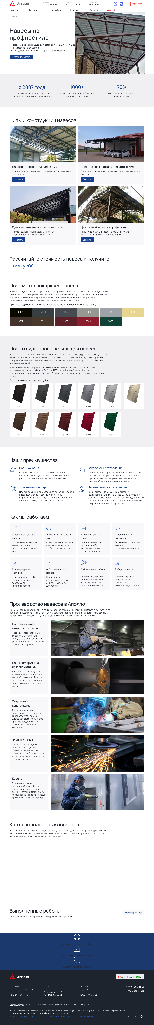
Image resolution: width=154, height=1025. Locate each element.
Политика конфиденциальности (22, 1016)
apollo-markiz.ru (41, 1005)
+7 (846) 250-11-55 (19, 995)
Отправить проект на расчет (77, 955)
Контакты (94, 10)
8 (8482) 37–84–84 (74, 4)
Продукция (15, 10)
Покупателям (34, 10)
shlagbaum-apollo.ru (88, 1005)
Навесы (13, 16)
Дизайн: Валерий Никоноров (88, 1016)
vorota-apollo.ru (55, 1005)
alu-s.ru (29, 1005)
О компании (75, 10)
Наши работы (55, 10)
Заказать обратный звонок (77, 967)
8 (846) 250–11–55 (50, 4)
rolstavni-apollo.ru (71, 1005)
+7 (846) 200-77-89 (53, 995)
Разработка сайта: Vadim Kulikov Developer (56, 1016)
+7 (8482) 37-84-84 (87, 995)
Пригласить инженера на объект (77, 944)
